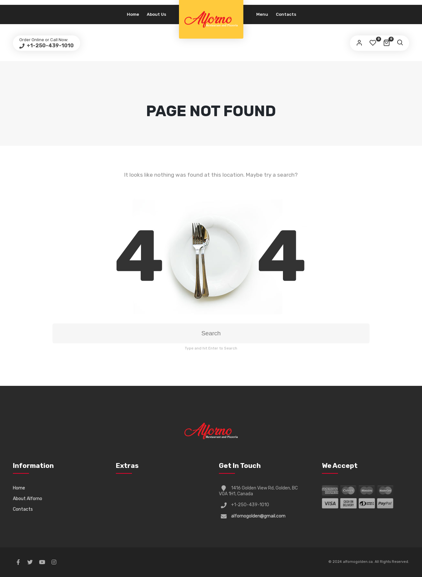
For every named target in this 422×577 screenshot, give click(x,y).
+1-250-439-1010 (50, 45)
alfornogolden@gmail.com (258, 516)
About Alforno (27, 498)
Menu (262, 14)
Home (133, 14)
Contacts (286, 14)
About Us (156, 14)
